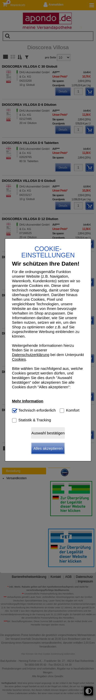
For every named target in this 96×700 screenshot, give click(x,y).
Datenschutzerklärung (30, 354)
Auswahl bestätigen (48, 433)
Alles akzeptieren (47, 448)
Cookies (19, 359)
